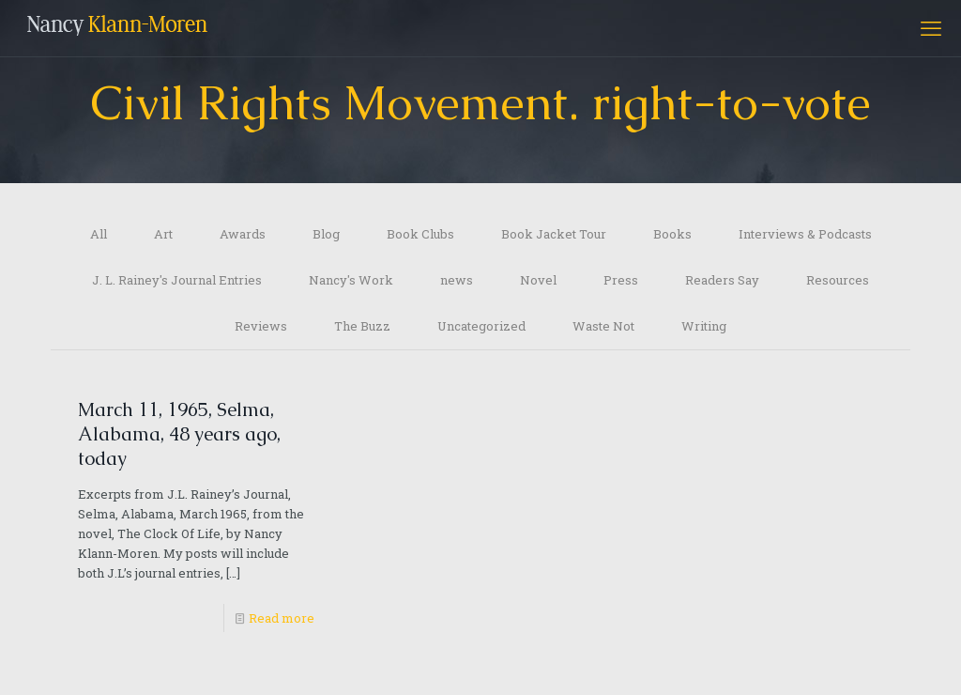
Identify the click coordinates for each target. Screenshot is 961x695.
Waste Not (603, 325)
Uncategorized (481, 325)
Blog (326, 233)
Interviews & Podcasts (805, 233)
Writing (703, 325)
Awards (243, 233)
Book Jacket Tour (553, 233)
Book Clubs (420, 233)
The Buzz (362, 325)
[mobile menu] (931, 28)
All (98, 233)
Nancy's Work (351, 279)
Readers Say (722, 279)
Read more (281, 618)
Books (672, 233)
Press (620, 279)
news (456, 279)
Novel (538, 279)
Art (163, 233)
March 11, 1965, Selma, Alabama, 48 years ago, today (179, 434)
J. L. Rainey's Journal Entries (177, 279)
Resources (837, 279)
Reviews (261, 325)
